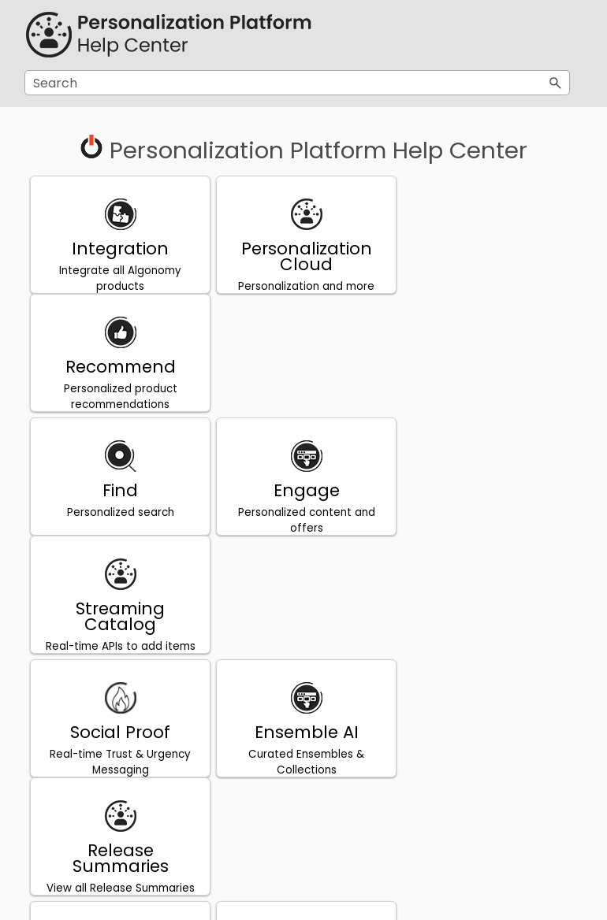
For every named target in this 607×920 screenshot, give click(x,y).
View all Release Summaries (488, 533)
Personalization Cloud (303, 256)
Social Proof (119, 495)
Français (119, 743)
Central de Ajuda (487, 641)
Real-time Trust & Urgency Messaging (119, 525)
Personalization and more (303, 286)
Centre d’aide (119, 765)
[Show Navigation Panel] (561, 35)
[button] (556, 82)
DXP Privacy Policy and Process (119, 649)
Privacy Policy (119, 619)
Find (119, 372)
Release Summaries (488, 503)
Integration (119, 248)
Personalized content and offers (303, 402)
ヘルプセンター (303, 641)
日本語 (303, 619)
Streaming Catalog (487, 380)
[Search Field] (297, 82)
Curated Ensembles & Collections (303, 525)
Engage (303, 372)
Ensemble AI (303, 495)
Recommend (488, 248)
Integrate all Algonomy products (119, 278)
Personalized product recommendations (488, 278)
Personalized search (119, 394)
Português (487, 619)
